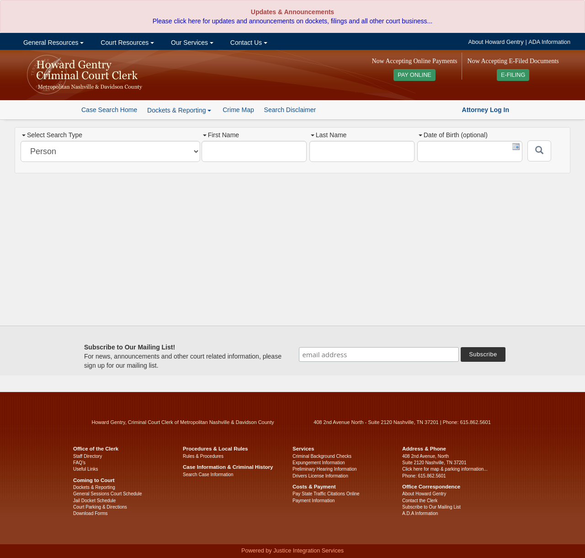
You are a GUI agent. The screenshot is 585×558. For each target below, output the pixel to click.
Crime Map (238, 109)
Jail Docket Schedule (94, 500)
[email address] (379, 354)
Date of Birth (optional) (453, 135)
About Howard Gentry (496, 42)
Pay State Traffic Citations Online (326, 493)
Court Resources (126, 42)
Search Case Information (208, 474)
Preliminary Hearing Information (324, 469)
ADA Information (549, 42)
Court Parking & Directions (100, 507)
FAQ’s (79, 462)
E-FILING (513, 75)
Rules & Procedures (203, 456)
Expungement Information (318, 462)
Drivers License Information (320, 475)
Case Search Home (109, 109)
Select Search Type (52, 135)
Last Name (329, 135)
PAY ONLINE (414, 75)
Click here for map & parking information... (445, 469)
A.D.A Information (420, 513)
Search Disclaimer (290, 109)
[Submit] (539, 150)
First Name (221, 135)
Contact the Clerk (419, 500)
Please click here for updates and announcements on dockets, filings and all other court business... (292, 21)
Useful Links (85, 469)
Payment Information (313, 500)
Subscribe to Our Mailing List (431, 507)
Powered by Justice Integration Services (292, 550)
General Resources (52, 42)
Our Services (191, 42)
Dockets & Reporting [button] (179, 110)
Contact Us (248, 42)
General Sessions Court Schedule (107, 493)
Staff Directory (87, 456)
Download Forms (90, 513)
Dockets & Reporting (94, 487)
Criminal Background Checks (321, 456)
